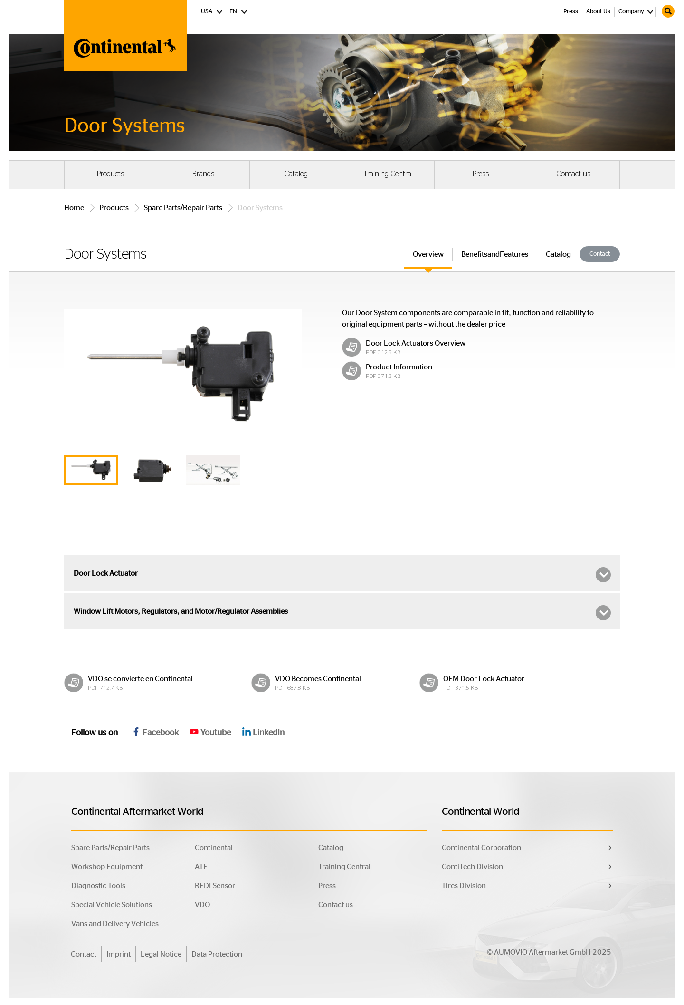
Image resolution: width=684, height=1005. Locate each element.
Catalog (296, 174)
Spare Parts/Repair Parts (183, 208)
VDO (202, 904)
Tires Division (464, 885)
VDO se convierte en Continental (140, 679)
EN (238, 11)
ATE (201, 866)
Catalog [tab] (558, 254)
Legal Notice (161, 954)
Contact (599, 254)
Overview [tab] (428, 254)
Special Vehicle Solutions (111, 904)
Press (570, 12)
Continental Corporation (481, 847)
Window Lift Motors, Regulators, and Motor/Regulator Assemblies (342, 612)
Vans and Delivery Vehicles (115, 924)
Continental (214, 847)
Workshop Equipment (106, 866)
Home (74, 208)
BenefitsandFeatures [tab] (494, 254)
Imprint (118, 954)
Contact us (573, 174)
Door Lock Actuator (342, 574)
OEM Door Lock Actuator (483, 679)
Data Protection (216, 954)
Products (110, 174)
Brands (203, 174)
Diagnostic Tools (98, 885)
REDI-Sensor (215, 885)
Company (631, 12)
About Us (598, 12)
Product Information (399, 367)
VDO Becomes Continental (318, 679)
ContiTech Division (472, 866)
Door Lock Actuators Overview (416, 343)
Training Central (388, 174)
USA (212, 11)
